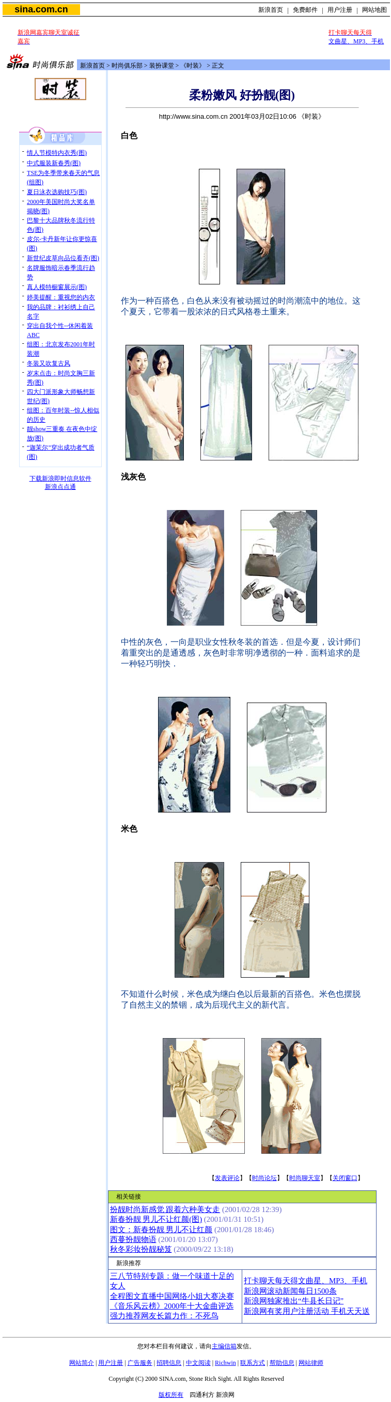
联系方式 (252, 1362)
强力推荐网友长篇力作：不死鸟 (164, 1316)
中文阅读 (198, 1362)
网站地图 (374, 9)
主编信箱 (224, 1346)
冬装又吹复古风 (48, 363)
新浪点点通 (60, 486)
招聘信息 (169, 1362)
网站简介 (81, 1362)
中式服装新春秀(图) (54, 163)
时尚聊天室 (304, 1178)
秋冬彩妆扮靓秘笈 (141, 1249)
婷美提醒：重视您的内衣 (61, 297)
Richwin (225, 1362)
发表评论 (227, 1178)
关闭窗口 (345, 1178)
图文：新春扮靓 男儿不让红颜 (161, 1229)
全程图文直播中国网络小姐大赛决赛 (172, 1296)
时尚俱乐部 (127, 65)
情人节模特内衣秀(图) (57, 152)
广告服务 (140, 1362)
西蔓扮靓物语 (133, 1239)
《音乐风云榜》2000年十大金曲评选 (172, 1306)
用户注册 (339, 9)
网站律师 (311, 1362)
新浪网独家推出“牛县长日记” (293, 1301)
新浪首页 (270, 9)
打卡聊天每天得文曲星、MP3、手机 (305, 1281)
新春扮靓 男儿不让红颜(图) (156, 1219)
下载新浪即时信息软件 (60, 478)
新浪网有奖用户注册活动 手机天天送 (307, 1311)
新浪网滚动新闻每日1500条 (290, 1291)
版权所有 (171, 1394)
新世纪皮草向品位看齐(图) (63, 258)
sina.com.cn (41, 9)
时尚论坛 (264, 1178)
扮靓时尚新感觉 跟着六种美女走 (165, 1209)
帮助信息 (282, 1362)
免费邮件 (305, 9)
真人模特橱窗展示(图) (57, 287)
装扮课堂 (161, 65)
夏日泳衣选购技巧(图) (57, 192)
